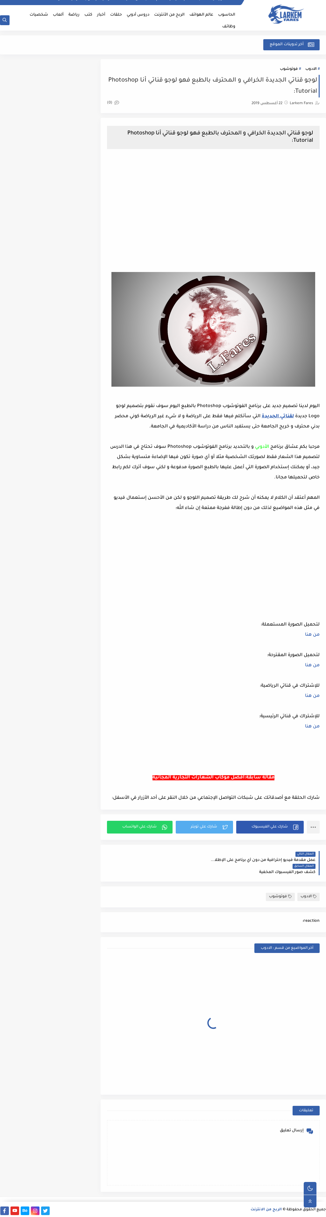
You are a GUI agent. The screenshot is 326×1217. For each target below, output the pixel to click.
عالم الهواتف (201, 15)
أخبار (101, 15)
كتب (88, 15)
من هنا (312, 635)
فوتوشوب (289, 70)
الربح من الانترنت (266, 1208)
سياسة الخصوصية (116, 5)
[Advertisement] (216, 207)
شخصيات (39, 15)
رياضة (74, 15)
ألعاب (58, 15)
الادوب (310, 70)
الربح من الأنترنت (169, 15)
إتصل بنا (89, 5)
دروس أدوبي (138, 15)
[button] (271, 838)
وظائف (228, 27)
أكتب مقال (143, 5)
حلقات (116, 15)
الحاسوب (226, 15)
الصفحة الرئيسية (224, 5)
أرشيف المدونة (67, 5)
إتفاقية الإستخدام (170, 5)
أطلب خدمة (198, 5)
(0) (119, 104)
